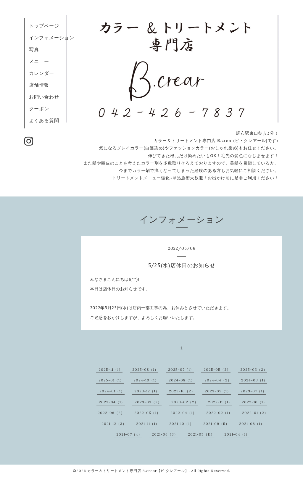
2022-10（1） (254, 402)
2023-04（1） (112, 402)
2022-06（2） (111, 412)
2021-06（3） (165, 434)
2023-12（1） (146, 391)
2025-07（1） (181, 369)
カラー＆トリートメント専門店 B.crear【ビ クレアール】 (138, 470)
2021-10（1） (181, 423)
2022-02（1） (219, 412)
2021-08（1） (251, 423)
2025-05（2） (217, 369)
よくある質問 (44, 120)
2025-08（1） (145, 369)
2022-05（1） (147, 412)
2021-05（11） (201, 434)
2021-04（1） (236, 434)
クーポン (39, 109)
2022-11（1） (220, 402)
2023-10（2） (182, 391)
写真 (34, 49)
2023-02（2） (184, 402)
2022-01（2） (255, 412)
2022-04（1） (183, 412)
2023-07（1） (253, 391)
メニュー (39, 61)
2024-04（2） (217, 380)
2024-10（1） (146, 380)
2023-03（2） (148, 402)
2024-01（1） (112, 391)
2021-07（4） (129, 434)
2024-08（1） (182, 380)
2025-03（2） (253, 369)
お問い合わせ (44, 97)
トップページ (44, 26)
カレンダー (41, 73)
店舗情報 (39, 85)
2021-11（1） (147, 423)
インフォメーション (51, 38)
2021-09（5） (216, 423)
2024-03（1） (254, 380)
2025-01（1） (111, 380)
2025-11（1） (111, 369)
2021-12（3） (113, 423)
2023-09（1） (218, 391)
